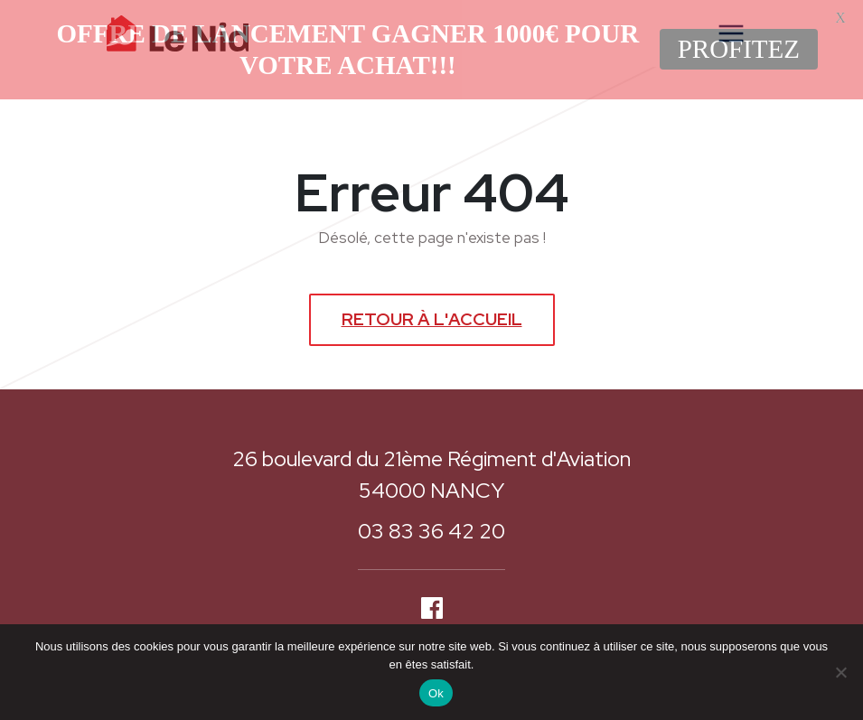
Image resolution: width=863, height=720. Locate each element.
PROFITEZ (739, 48)
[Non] (840, 672)
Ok (436, 693)
